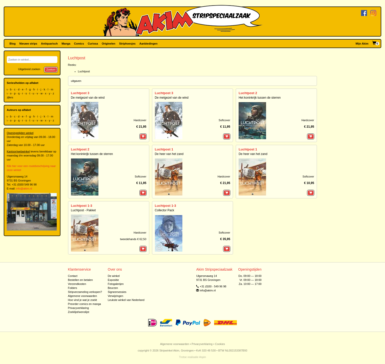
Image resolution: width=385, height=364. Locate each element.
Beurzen (113, 287)
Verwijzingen (115, 295)
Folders (72, 287)
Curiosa (93, 43)
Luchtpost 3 (80, 93)
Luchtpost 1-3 (81, 206)
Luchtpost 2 (248, 93)
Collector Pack (164, 210)
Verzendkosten (77, 283)
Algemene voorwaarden (82, 295)
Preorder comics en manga (84, 303)
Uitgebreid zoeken (29, 69)
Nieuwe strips (28, 43)
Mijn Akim (362, 43)
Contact (72, 275)
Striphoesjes (127, 43)
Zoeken (50, 69)
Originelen (108, 43)
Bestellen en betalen (80, 279)
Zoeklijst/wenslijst (78, 311)
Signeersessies (117, 291)
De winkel (114, 275)
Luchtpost (84, 71)
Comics (79, 43)
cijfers (10, 97)
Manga (65, 43)
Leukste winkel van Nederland (126, 299)
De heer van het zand (169, 154)
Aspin (202, 356)
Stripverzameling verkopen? (85, 291)
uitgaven (76, 80)
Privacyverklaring (78, 307)
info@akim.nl (24, 188)
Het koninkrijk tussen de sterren (260, 97)
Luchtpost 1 (164, 149)
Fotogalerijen (116, 283)
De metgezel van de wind (88, 97)
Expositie (113, 279)
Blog (12, 43)
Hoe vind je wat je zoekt (82, 299)
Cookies (220, 343)
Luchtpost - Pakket (83, 210)
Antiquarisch (49, 43)
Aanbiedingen (148, 43)
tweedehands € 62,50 (133, 239)
